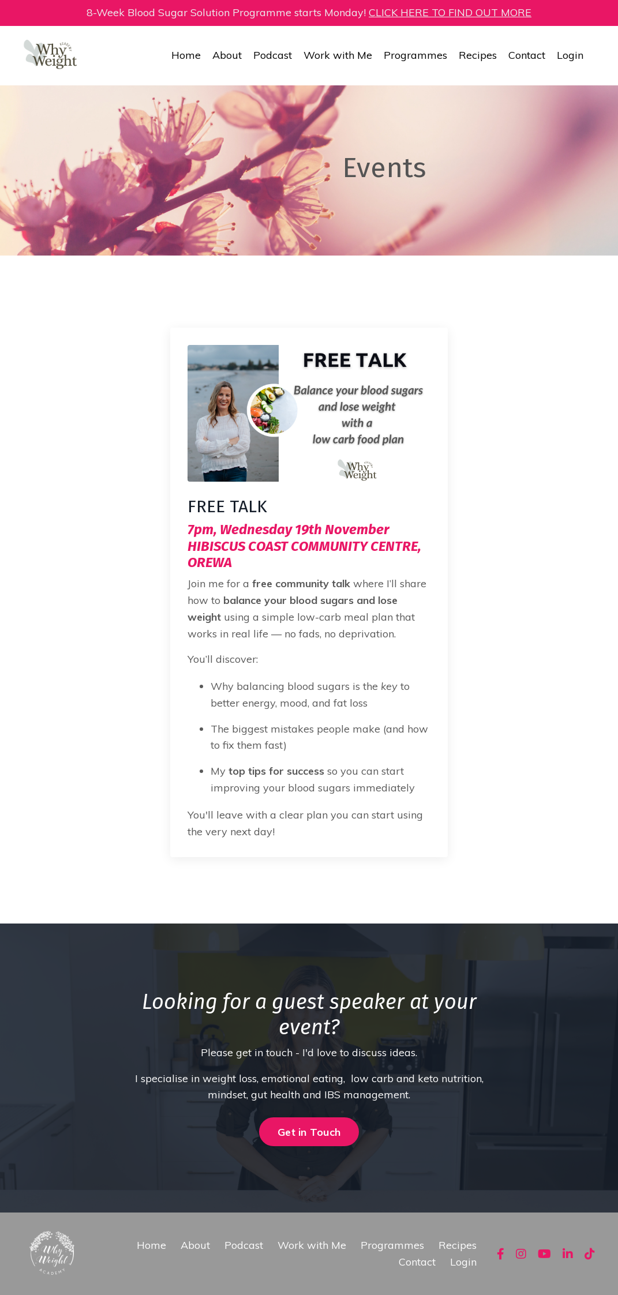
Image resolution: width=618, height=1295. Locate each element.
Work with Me (338, 55)
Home (186, 55)
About (227, 55)
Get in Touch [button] (309, 1132)
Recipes (478, 55)
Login (570, 55)
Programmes (415, 55)
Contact (526, 55)
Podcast (272, 55)
